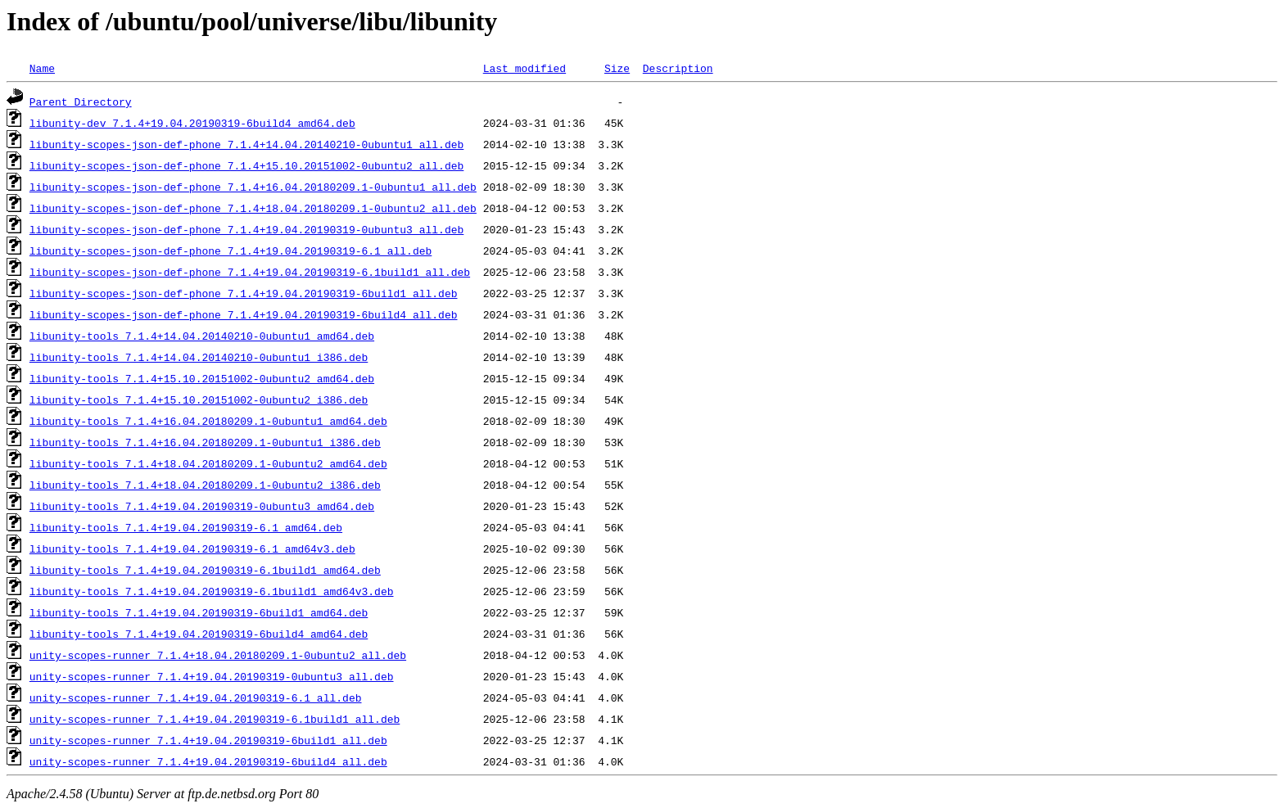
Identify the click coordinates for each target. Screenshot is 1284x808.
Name (42, 68)
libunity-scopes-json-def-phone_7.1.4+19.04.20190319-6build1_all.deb (243, 293)
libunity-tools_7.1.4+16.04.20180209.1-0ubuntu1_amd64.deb (208, 420)
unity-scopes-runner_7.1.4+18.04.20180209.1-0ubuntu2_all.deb (217, 655)
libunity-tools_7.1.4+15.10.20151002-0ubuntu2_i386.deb (198, 399)
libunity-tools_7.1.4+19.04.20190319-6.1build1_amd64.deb (205, 569)
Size (617, 68)
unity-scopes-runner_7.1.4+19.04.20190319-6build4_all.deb (208, 761)
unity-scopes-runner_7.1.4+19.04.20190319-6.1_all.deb (195, 697)
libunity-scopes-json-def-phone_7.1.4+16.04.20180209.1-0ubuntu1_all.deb (253, 186)
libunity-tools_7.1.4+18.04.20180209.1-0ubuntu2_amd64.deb (208, 463)
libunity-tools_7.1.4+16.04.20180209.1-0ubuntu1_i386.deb (205, 442)
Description (678, 68)
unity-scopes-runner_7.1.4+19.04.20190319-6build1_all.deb (208, 740)
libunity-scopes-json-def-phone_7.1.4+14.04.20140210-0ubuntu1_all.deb (246, 144)
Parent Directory (80, 101)
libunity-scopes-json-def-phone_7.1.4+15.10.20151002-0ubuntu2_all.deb (246, 165)
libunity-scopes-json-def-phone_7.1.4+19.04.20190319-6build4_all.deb (243, 314)
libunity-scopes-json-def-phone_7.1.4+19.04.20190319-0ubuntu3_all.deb (246, 229)
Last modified (524, 68)
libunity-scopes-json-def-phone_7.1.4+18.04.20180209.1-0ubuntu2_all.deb (253, 208)
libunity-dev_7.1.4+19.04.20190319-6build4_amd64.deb (192, 122)
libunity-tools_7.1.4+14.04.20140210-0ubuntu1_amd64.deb (201, 335)
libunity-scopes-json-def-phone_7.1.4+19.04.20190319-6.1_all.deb (230, 250)
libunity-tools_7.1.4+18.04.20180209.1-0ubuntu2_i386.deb (205, 484)
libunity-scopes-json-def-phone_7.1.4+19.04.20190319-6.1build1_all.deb (249, 271)
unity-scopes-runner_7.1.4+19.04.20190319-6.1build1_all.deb (214, 718)
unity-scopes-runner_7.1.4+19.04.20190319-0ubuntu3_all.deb (211, 676)
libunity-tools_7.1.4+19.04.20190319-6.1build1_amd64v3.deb (211, 591)
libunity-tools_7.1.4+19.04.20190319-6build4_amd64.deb (198, 633)
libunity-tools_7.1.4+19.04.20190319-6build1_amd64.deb (198, 612)
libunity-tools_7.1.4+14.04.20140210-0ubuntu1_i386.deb (198, 357)
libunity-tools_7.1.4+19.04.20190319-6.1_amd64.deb (185, 527)
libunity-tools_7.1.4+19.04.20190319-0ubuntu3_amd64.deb (201, 506)
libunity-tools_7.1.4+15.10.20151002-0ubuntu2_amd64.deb (201, 378)
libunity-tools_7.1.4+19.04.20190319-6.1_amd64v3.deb (192, 548)
